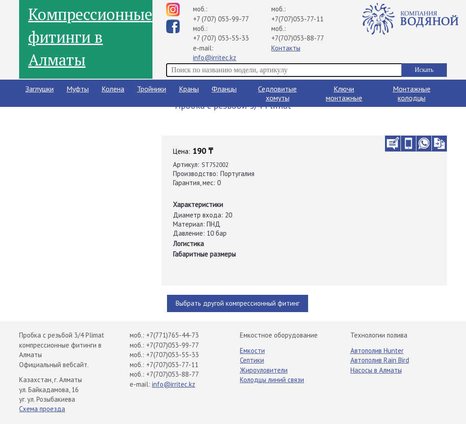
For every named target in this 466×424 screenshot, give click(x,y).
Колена (112, 88)
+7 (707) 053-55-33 (221, 38)
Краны (189, 88)
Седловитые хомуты (277, 93)
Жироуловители (264, 370)
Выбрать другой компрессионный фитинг (237, 303)
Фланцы (224, 88)
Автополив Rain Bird (379, 360)
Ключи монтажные (344, 93)
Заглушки (39, 88)
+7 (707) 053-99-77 (221, 19)
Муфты (77, 88)
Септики (252, 360)
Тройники (151, 88)
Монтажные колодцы (412, 93)
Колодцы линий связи (272, 379)
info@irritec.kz (214, 57)
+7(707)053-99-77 (172, 345)
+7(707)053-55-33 (172, 354)
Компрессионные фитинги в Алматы (90, 37)
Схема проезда (42, 408)
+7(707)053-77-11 (297, 19)
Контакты (285, 48)
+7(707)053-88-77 (297, 38)
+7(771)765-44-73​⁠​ (172, 335)
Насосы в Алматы (376, 370)
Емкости (252, 350)
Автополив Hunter (377, 350)
